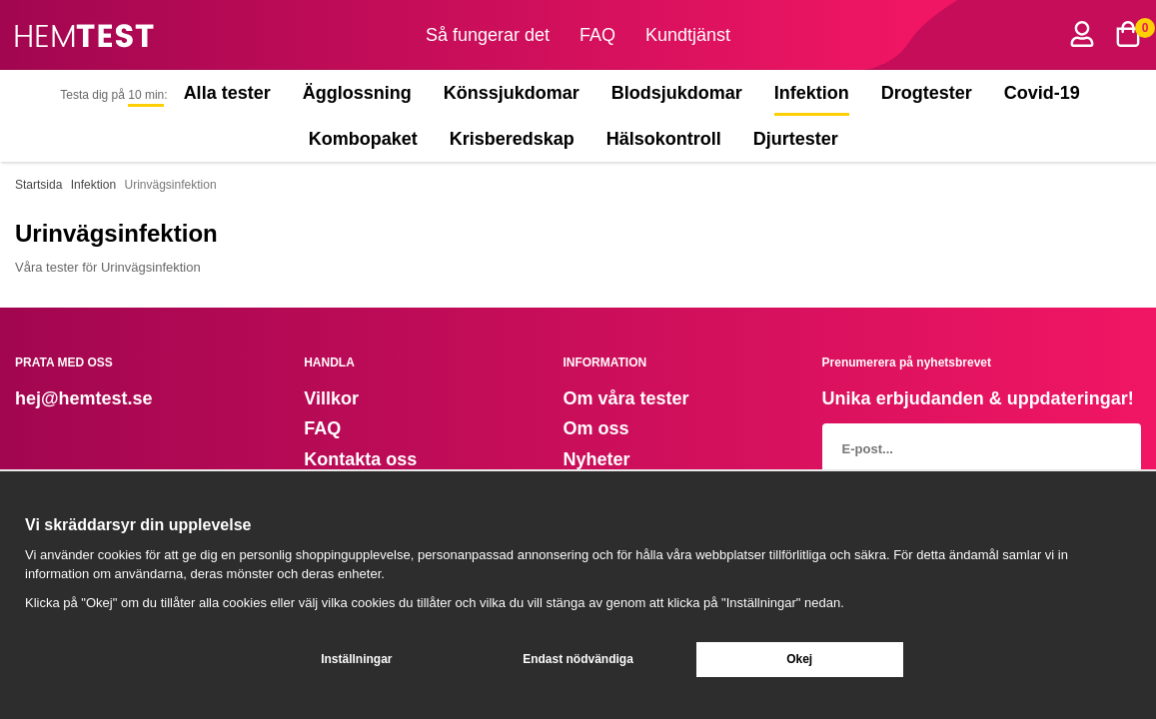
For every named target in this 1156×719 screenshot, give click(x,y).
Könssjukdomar (511, 93)
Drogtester (926, 93)
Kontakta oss (360, 459)
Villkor (331, 398)
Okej (799, 659)
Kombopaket (363, 139)
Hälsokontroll (663, 139)
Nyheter (596, 459)
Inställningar (356, 659)
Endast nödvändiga (578, 659)
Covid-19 (1042, 93)
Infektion (811, 93)
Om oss (595, 428)
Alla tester (227, 93)
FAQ (597, 35)
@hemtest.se (97, 398)
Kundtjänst (687, 35)
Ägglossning (357, 93)
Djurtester (800, 139)
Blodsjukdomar (676, 93)
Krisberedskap (512, 139)
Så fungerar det (488, 35)
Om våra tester (625, 398)
